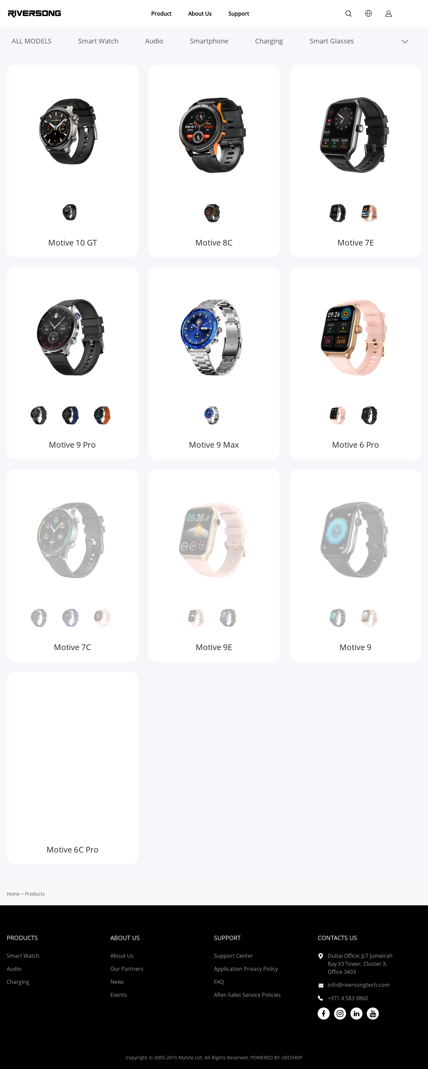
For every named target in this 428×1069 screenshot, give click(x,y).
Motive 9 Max (214, 444)
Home (13, 894)
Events (118, 995)
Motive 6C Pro (72, 849)
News (117, 981)
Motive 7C (72, 646)
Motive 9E (214, 646)
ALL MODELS (31, 40)
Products (22, 938)
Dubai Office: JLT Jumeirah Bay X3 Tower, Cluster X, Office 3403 (360, 963)
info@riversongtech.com (359, 984)
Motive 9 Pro (72, 444)
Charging (269, 40)
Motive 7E (355, 242)
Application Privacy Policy (246, 968)
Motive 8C (213, 242)
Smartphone (209, 40)
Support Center (233, 955)
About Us (200, 13)
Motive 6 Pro (355, 444)
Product (161, 13)
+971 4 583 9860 (348, 998)
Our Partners (126, 968)
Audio (154, 40)
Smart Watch (98, 40)
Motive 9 (355, 646)
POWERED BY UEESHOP (276, 1057)
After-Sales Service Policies (247, 995)
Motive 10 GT (72, 242)
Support (238, 13)
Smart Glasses (332, 40)
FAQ (219, 981)
